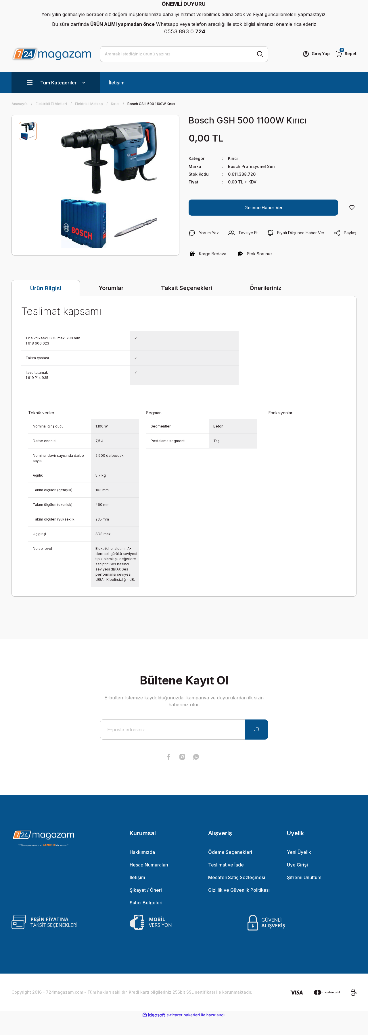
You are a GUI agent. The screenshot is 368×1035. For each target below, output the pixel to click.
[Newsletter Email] (184, 745)
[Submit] (256, 745)
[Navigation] (56, 82)
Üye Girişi (297, 880)
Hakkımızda (142, 868)
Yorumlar (111, 303)
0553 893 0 (184, 31)
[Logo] (51, 54)
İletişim (116, 83)
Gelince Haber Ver (263, 207)
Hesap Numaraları (149, 880)
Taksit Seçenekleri (186, 303)
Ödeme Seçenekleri (230, 868)
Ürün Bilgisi (45, 304)
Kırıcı (233, 158)
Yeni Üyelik (299, 868)
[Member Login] (315, 54)
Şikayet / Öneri (146, 906)
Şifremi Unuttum (304, 893)
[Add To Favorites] (351, 207)
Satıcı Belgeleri (146, 918)
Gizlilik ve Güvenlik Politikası (239, 906)
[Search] (184, 54)
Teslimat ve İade (226, 880)
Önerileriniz (265, 303)
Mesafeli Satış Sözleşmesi (236, 893)
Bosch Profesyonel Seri (251, 166)
